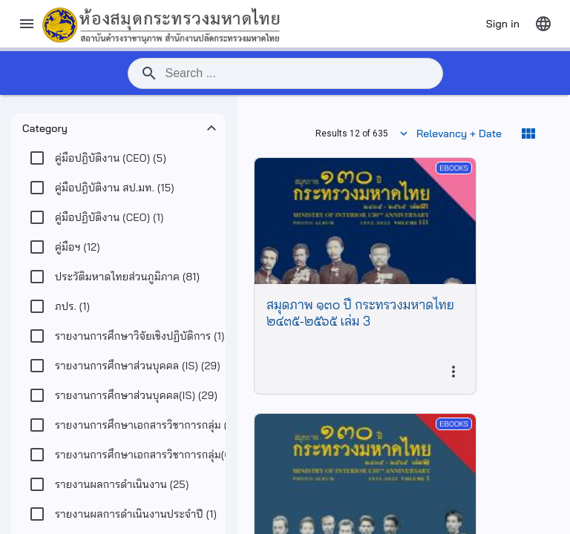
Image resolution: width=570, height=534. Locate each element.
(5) (110, 158)
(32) (160, 454)
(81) (127, 276)
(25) (122, 484)
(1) (109, 217)
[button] (118, 128)
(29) (137, 365)
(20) (162, 425)
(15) (114, 187)
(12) (77, 247)
